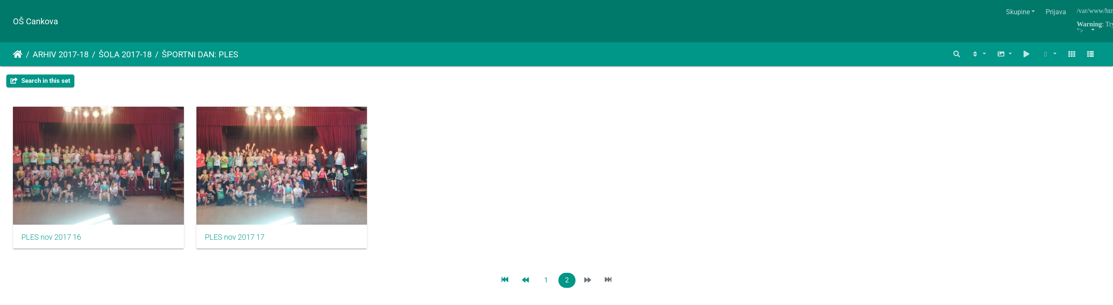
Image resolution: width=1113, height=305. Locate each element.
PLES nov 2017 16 (51, 241)
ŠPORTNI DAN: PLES (200, 54)
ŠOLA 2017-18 (125, 54)
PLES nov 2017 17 (240, 241)
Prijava (1056, 12)
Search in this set (40, 81)
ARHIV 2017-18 (61, 54)
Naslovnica (18, 54)
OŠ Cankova (35, 21)
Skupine (1018, 12)
